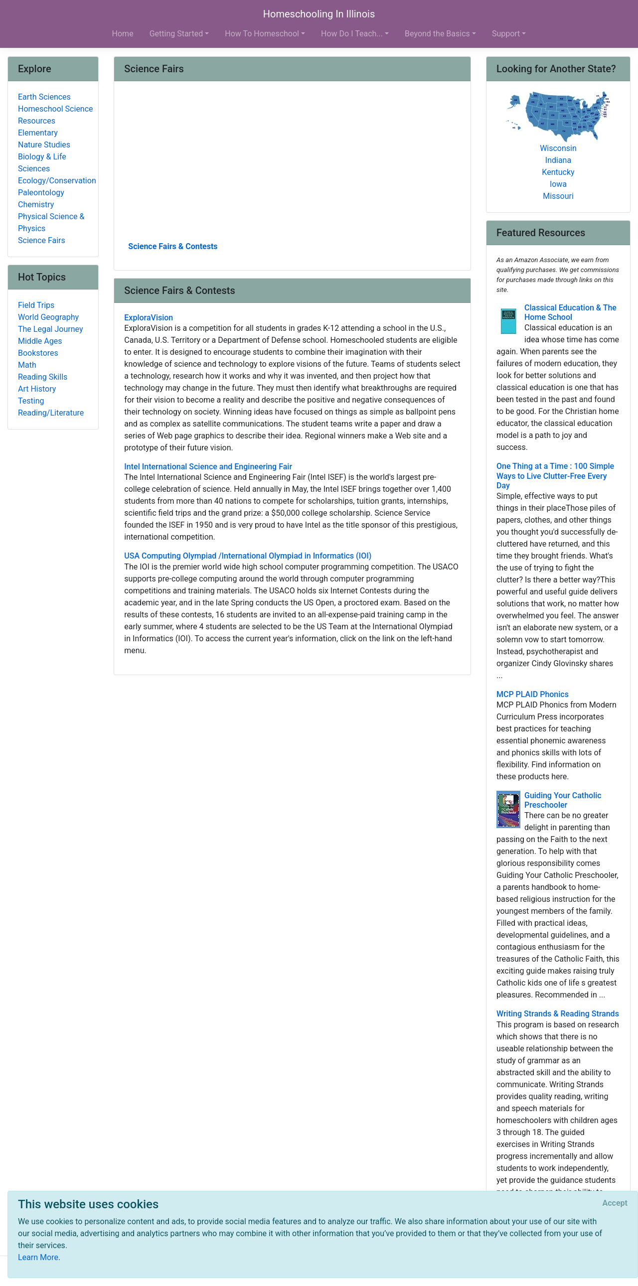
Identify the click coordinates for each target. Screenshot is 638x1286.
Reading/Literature (51, 413)
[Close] (615, 1203)
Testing (31, 401)
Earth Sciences (44, 97)
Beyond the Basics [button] (437, 33)
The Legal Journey (50, 329)
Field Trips (36, 305)
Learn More (38, 1257)
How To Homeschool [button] (262, 33)
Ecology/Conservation (57, 180)
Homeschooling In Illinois (319, 14)
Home (123, 33)
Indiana (558, 160)
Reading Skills (42, 377)
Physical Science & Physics (51, 222)
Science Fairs (41, 240)
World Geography (48, 317)
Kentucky (558, 172)
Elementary (38, 133)
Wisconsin (558, 148)
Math (27, 365)
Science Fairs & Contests (172, 246)
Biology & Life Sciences (42, 162)
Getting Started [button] (176, 33)
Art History (37, 389)
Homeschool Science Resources (55, 115)
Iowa (558, 184)
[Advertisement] (292, 165)
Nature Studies (44, 144)
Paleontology (41, 192)
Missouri (558, 196)
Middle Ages (40, 341)
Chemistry (36, 204)
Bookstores (38, 353)
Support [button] (506, 33)
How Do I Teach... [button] (352, 33)
